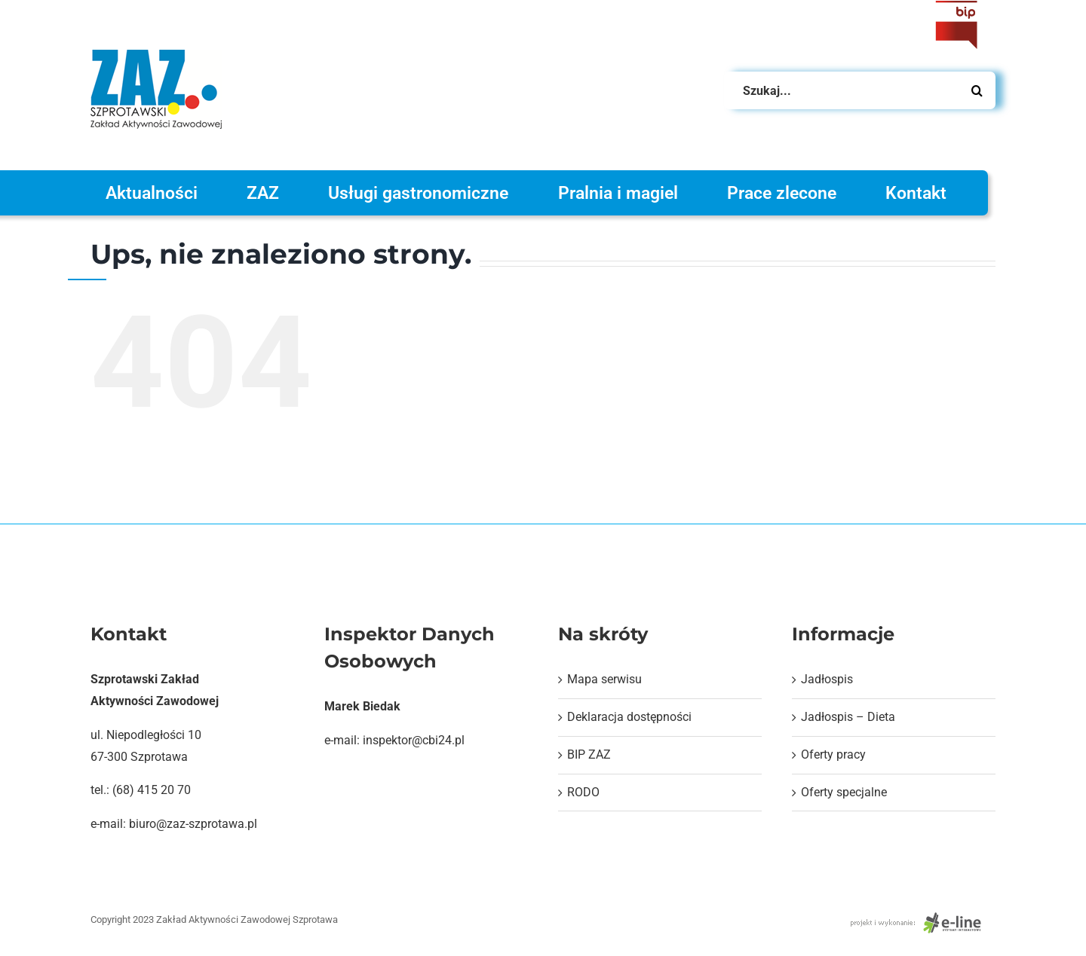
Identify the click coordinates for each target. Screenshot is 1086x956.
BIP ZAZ (589, 754)
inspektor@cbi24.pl (414, 740)
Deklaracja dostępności (629, 717)
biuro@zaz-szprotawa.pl (193, 824)
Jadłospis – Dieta (848, 717)
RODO (583, 792)
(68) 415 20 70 (151, 790)
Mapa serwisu (604, 679)
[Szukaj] (977, 90)
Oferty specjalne (844, 792)
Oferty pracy (833, 754)
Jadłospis (827, 679)
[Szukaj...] (860, 90)
